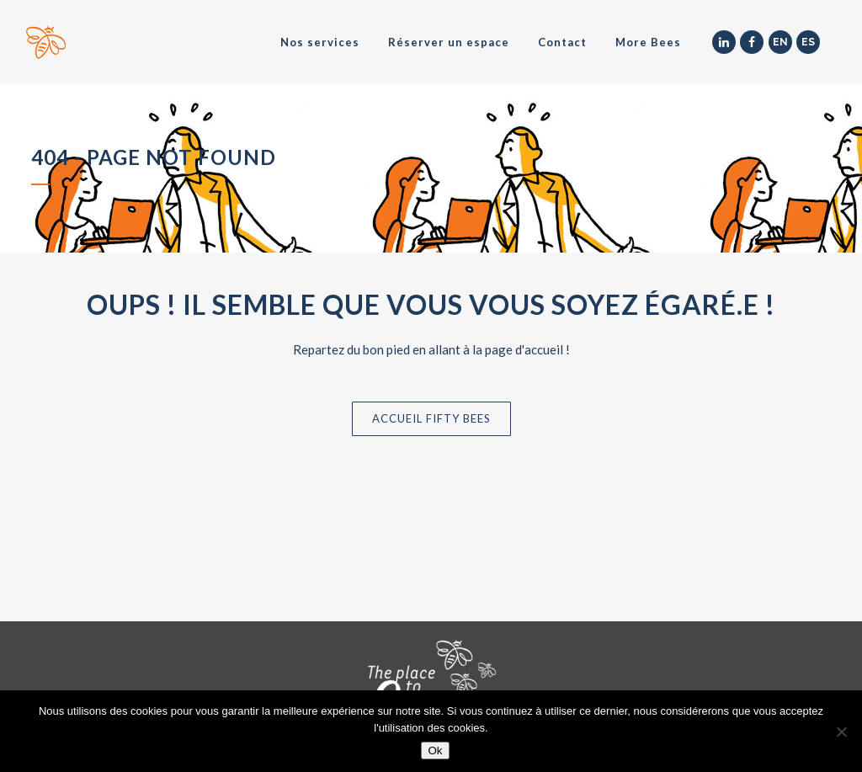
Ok (435, 750)
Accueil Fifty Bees (431, 418)
